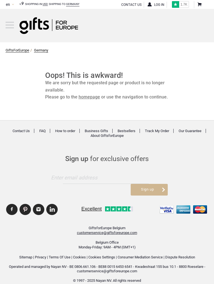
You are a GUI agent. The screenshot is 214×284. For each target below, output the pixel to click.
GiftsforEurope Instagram (38, 202)
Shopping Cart (199, 5)
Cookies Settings (101, 250)
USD (45, 4)
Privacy (40, 250)
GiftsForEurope (17, 50)
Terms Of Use (59, 250)
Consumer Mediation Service (140, 250)
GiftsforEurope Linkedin (52, 202)
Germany (72, 4)
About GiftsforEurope (107, 136)
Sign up (147, 178)
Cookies (79, 250)
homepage (89, 97)
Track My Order (157, 131)
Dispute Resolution (180, 250)
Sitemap (25, 250)
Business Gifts (96, 131)
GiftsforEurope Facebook (12, 202)
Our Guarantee (190, 131)
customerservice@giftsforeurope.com (107, 225)
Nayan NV (59, 259)
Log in (159, 5)
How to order (65, 131)
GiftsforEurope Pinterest (25, 202)
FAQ (42, 131)
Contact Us (131, 5)
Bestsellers (126, 131)
